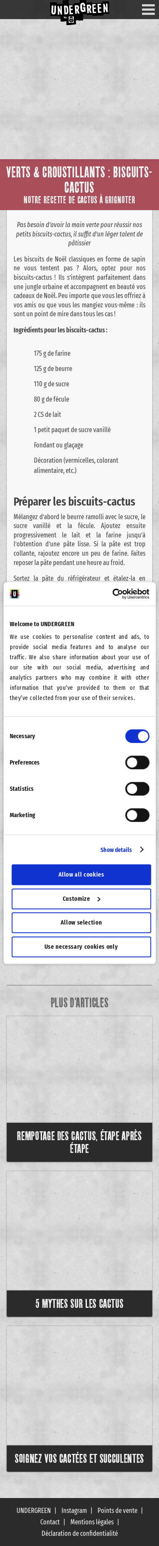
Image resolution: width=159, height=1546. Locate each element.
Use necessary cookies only (81, 946)
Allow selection (81, 922)
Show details (116, 850)
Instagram (74, 1511)
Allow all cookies (81, 874)
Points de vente (117, 1511)
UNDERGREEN (34, 1511)
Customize (81, 898)
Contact (50, 1522)
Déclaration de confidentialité (80, 1533)
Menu (152, 9)
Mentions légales (92, 1522)
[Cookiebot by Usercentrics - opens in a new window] (113, 593)
